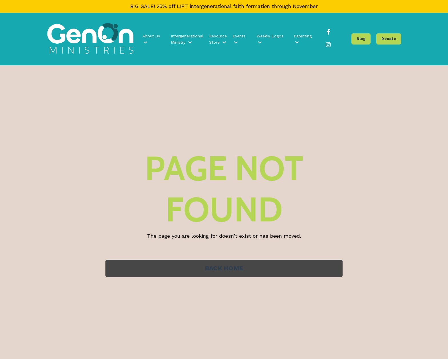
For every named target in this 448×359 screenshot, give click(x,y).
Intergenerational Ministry (187, 39)
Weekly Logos (270, 39)
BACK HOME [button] (224, 268)
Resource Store (218, 39)
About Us (151, 39)
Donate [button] (388, 39)
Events (239, 39)
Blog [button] (361, 39)
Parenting (303, 39)
